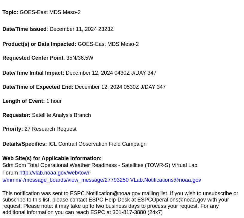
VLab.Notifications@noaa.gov (165, 180)
